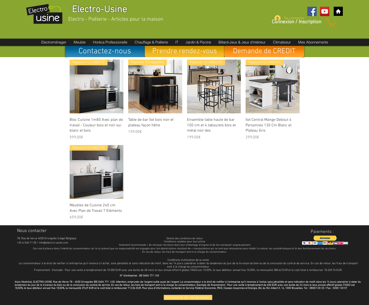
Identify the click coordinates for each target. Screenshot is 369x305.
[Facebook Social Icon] (312, 11)
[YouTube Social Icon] (324, 11)
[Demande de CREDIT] (264, 51)
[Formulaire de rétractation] (188, 297)
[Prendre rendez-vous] (184, 51)
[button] (331, 22)
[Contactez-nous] (105, 51)
